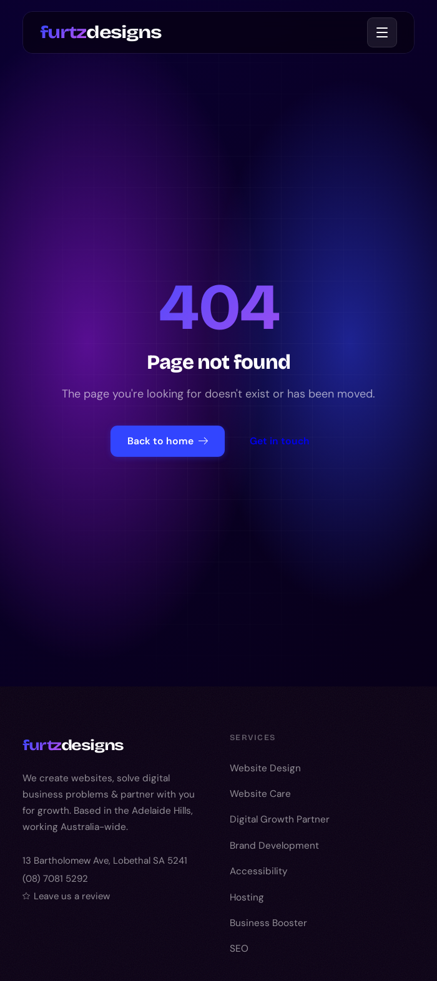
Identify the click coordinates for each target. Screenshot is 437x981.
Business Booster (268, 923)
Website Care (260, 794)
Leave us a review (66, 896)
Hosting (247, 897)
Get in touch (280, 440)
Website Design (265, 768)
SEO (239, 948)
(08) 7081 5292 (55, 878)
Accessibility (259, 871)
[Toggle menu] (382, 32)
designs (100, 31)
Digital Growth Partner (280, 819)
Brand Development (274, 845)
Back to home (167, 440)
